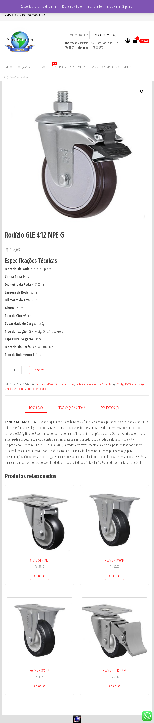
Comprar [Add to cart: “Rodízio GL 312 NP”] (39, 575)
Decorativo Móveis (45, 384)
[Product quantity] (16, 370)
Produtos (48, 65)
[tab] (39, 408)
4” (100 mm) (131, 384)
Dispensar (128, 6)
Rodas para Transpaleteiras (77, 67)
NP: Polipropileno (84, 384)
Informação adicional (71, 407)
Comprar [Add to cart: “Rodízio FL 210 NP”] (114, 575)
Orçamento (26, 67)
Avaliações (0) (110, 407)
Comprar (38, 370)
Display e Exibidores (64, 384)
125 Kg (120, 384)
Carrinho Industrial (115, 67)
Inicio (8, 67)
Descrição (36, 407)
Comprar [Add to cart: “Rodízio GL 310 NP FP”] (114, 686)
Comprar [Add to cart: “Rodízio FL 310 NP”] (39, 686)
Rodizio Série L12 (102, 384)
